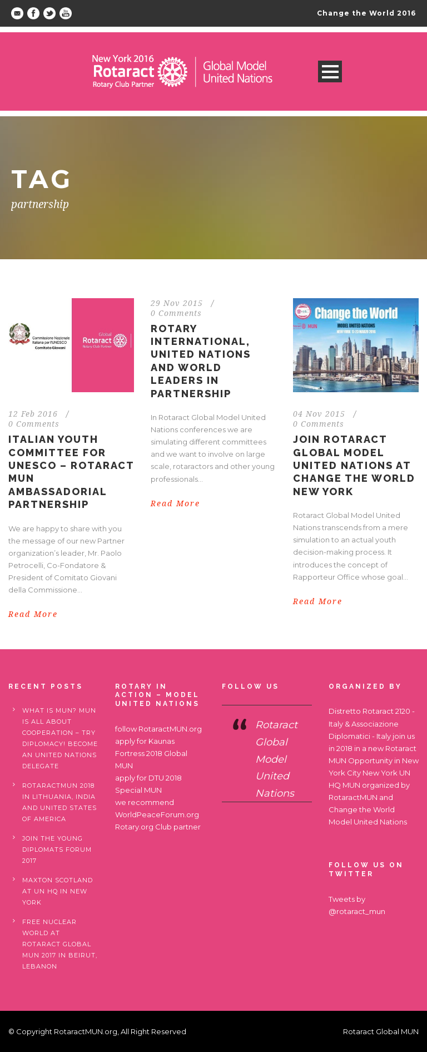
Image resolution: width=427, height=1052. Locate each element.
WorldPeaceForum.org (157, 814)
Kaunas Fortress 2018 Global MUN (151, 753)
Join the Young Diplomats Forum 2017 (57, 849)
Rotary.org (134, 826)
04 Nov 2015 (319, 413)
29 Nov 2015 (177, 303)
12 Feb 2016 (33, 413)
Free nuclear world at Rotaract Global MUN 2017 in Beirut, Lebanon (59, 944)
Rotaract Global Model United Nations (276, 759)
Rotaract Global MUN (381, 1031)
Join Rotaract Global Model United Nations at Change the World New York (354, 465)
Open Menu (330, 71)
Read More (33, 614)
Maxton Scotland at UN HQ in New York (57, 891)
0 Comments (33, 423)
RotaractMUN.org (170, 728)
